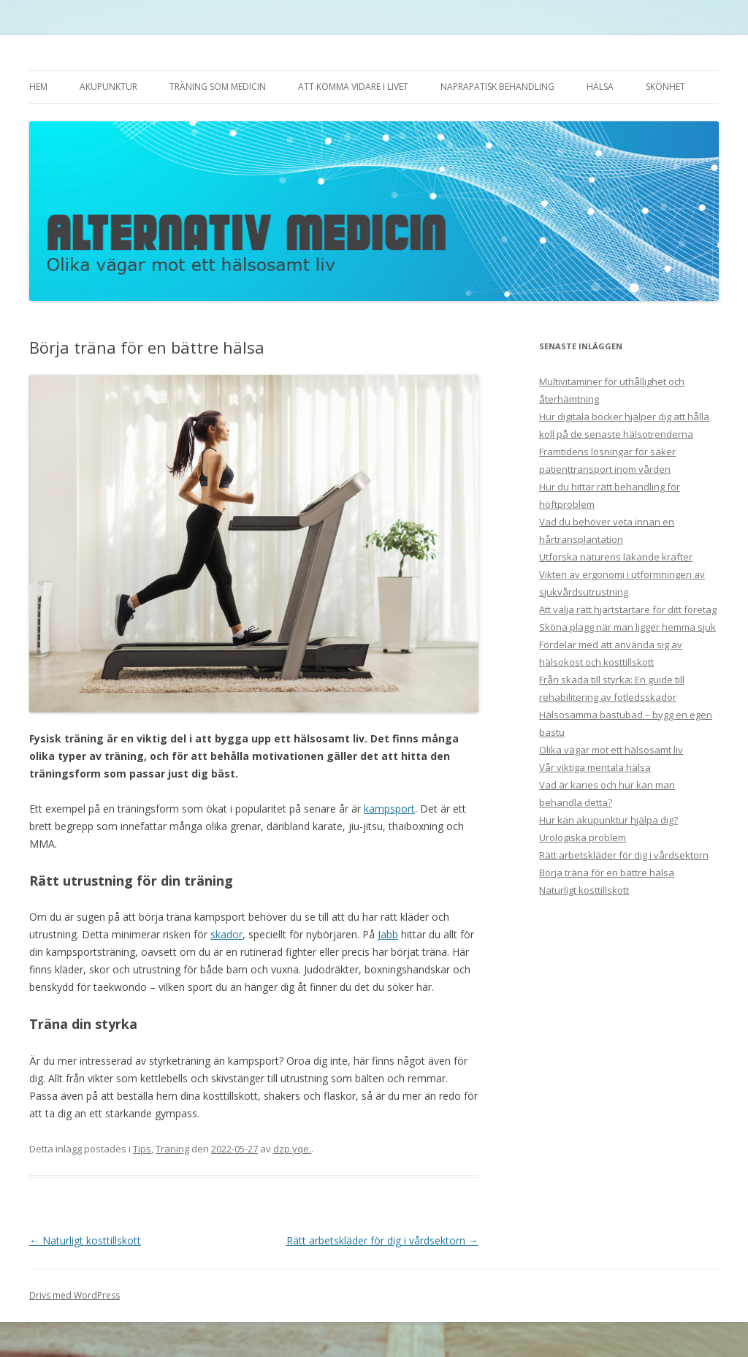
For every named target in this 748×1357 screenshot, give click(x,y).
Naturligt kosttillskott (85, 1240)
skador (226, 934)
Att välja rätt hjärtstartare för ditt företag (628, 609)
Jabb (388, 934)
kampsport (389, 809)
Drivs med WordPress (74, 1295)
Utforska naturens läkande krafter (615, 556)
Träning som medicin (217, 86)
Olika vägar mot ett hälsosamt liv (611, 749)
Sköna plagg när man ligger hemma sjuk (627, 627)
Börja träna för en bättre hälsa (606, 872)
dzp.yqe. (292, 1148)
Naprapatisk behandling (497, 86)
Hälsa (600, 86)
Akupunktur (108, 86)
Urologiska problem (582, 837)
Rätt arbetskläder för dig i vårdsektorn (382, 1240)
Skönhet (665, 86)
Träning (172, 1148)
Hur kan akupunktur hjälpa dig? (608, 819)
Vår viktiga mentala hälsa (595, 767)
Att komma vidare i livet (353, 86)
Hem (38, 86)
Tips (142, 1148)
